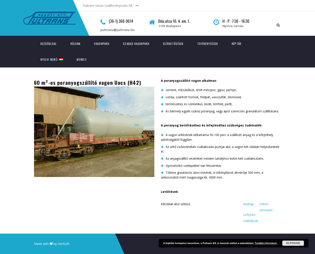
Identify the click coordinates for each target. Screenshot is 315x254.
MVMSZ (82, 59)
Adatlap (248, 204)
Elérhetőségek (173, 43)
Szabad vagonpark (136, 43)
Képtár (237, 43)
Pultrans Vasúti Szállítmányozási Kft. (108, 5)
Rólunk (75, 43)
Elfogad (293, 243)
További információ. (266, 243)
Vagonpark (101, 43)
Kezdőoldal (49, 43)
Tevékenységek (207, 43)
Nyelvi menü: (52, 59)
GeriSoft (63, 244)
